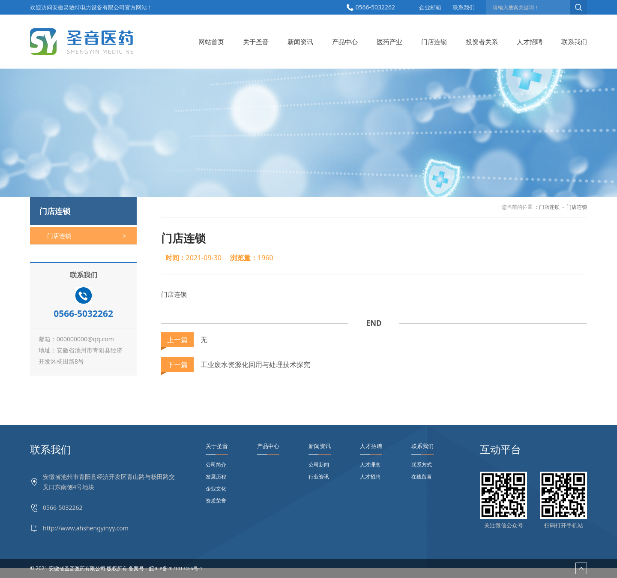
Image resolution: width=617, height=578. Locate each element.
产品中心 (345, 41)
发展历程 (216, 476)
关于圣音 (256, 41)
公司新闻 (318, 464)
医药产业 (389, 41)
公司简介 (216, 464)
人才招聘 (529, 41)
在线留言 (421, 476)
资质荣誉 (216, 500)
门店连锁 (434, 41)
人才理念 (370, 464)
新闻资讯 (300, 41)
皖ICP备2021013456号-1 (176, 569)
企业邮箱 (430, 7)
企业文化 (216, 488)
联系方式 (421, 464)
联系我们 (463, 7)
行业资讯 (318, 476)
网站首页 (211, 41)
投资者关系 (482, 41)
